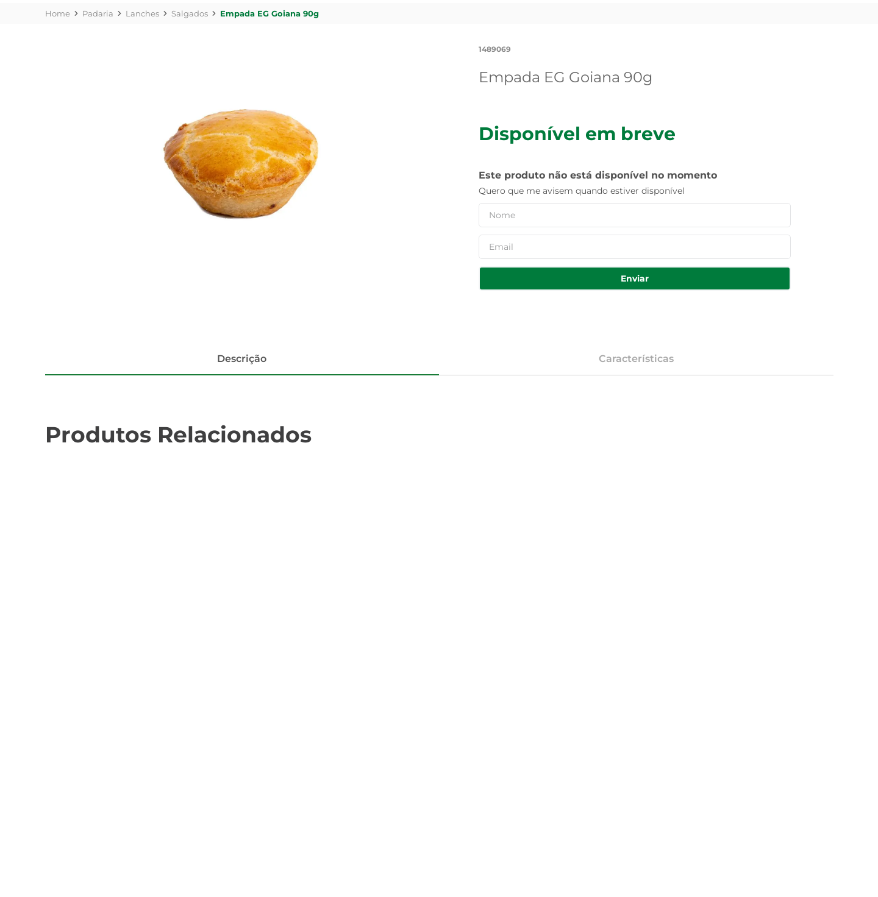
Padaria (97, 13)
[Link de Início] (57, 13)
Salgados (189, 13)
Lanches (142, 13)
